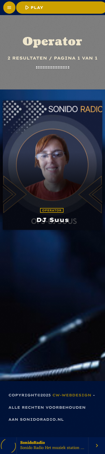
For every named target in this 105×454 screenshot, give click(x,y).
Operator (52, 210)
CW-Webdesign (71, 395)
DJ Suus (52, 220)
